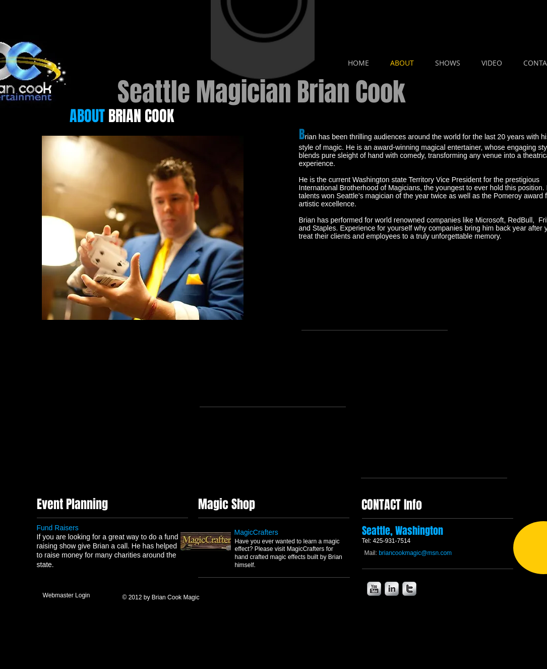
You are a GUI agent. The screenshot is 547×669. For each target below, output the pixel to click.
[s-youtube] (374, 589)
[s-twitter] (409, 589)
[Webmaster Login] (66, 596)
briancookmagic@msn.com (415, 552)
